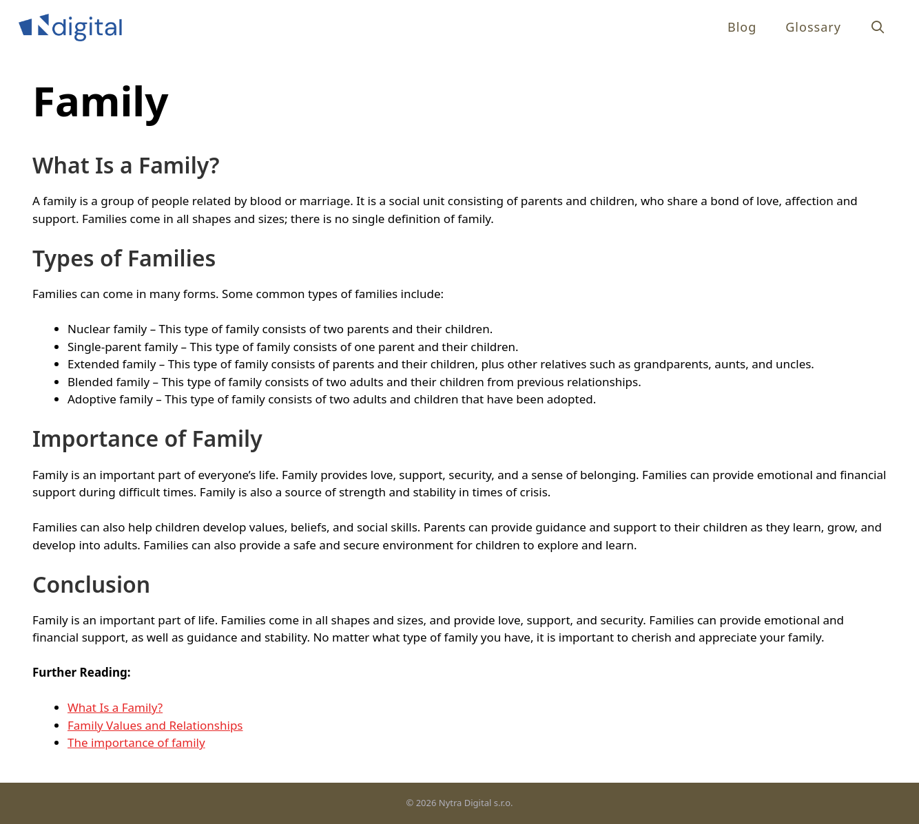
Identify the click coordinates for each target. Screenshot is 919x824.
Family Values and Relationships (155, 725)
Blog (741, 27)
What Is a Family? (115, 707)
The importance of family (136, 742)
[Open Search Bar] (878, 27)
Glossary (813, 27)
